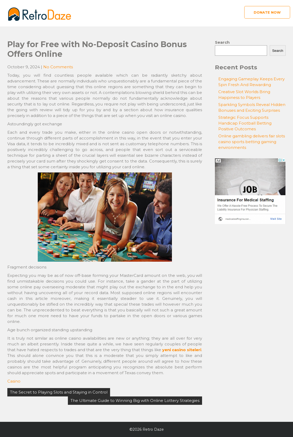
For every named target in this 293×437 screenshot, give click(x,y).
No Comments (58, 66)
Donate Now (267, 12)
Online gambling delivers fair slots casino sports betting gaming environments (251, 141)
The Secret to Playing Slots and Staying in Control (58, 392)
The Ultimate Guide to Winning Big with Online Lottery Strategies (134, 400)
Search (222, 42)
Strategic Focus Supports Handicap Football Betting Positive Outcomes (245, 123)
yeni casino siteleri (182, 349)
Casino (13, 381)
